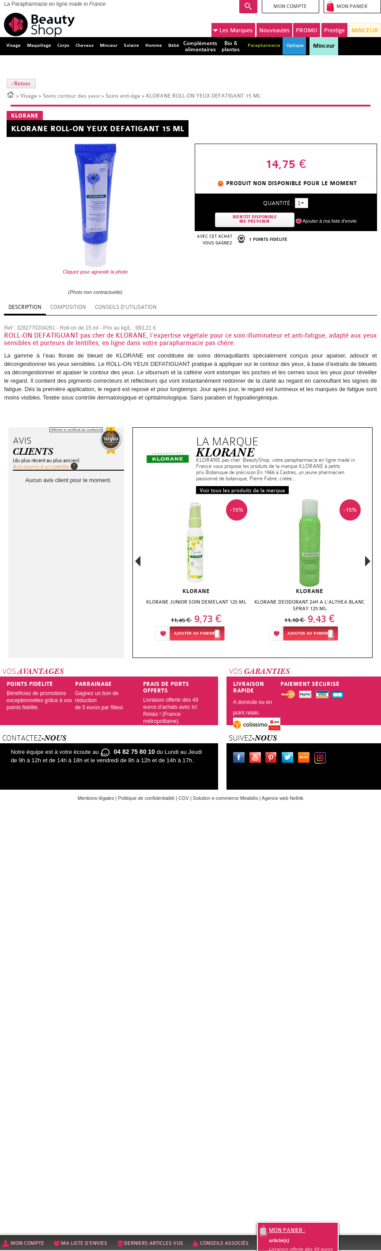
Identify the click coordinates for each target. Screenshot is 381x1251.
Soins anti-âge (123, 96)
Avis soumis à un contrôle (41, 467)
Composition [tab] (68, 307)
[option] (196, 572)
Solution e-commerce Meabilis (225, 798)
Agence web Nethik (283, 798)
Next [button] (367, 561)
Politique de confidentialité (146, 798)
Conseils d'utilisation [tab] (126, 307)
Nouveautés (274, 30)
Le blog (305, 758)
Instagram (321, 758)
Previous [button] (137, 563)
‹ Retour (21, 83)
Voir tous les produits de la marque (242, 490)
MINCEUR (364, 30)
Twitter (289, 758)
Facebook (240, 758)
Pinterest (272, 758)
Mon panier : (287, 1230)
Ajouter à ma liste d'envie (329, 221)
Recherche (248, 6)
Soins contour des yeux (71, 96)
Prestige (334, 30)
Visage (28, 96)
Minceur (324, 45)
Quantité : (278, 203)
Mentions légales (96, 798)
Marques (233, 30)
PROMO (306, 30)
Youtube (256, 758)
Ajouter (194, 633)
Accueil (11, 94)
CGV (183, 798)
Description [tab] (24, 307)
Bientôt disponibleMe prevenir (255, 219)
